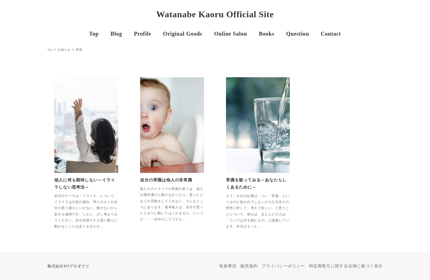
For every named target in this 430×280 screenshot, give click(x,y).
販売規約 (249, 266)
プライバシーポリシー (283, 266)
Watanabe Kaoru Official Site (215, 14)
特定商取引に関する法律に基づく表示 (346, 266)
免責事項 (227, 266)
